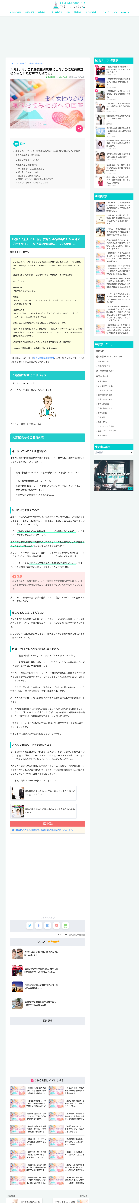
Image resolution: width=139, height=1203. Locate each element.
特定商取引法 (85, 1196)
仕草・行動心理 (56, 12)
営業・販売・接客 (105, 398)
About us (125, 12)
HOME (69, 1190)
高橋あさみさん (104, 365)
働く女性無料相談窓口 (43, 357)
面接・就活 (102, 434)
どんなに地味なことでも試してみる (33, 182)
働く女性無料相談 (77, 933)
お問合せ (109, 1196)
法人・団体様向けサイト (50, 1196)
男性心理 (41, 12)
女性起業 (101, 416)
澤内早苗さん (103, 360)
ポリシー (74, 1196)
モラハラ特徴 (91, 12)
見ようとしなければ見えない (30, 175)
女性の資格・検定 (105, 407)
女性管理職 (102, 411)
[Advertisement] (69, 36)
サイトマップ (97, 1196)
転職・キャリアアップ (107, 429)
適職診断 (77, 12)
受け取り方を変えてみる (28, 172)
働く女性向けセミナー (106, 369)
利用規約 (65, 1196)
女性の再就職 (103, 402)
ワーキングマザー (105, 389)
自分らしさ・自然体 (106, 425)
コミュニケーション (109, 12)
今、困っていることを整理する (31, 168)
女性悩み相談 (15, 12)
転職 (68, 12)
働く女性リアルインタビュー (109, 355)
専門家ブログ (102, 375)
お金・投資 (102, 380)
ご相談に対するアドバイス (27, 159)
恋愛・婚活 (29, 12)
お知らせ (100, 350)
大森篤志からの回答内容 (26, 164)
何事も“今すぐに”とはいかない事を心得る (35, 179)
